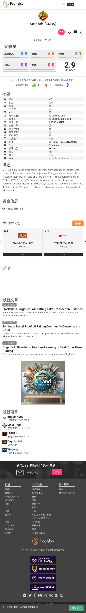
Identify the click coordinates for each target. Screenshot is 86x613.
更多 (78, 223)
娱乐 (51, 102)
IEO (6, 507)
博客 (7, 522)
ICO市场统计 (11, 525)
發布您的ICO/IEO (67, 493)
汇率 (34, 511)
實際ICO (8, 493)
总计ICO (8, 489)
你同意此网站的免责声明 (64, 80)
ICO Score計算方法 (41, 518)
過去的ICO (10, 500)
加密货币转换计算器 (41, 514)
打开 (51, 138)
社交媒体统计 (38, 493)
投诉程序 (36, 525)
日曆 (7, 511)
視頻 (34, 507)
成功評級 (36, 489)
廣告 (34, 500)
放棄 (34, 529)
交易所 (8, 514)
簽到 (61, 489)
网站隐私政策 (38, 532)
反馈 (34, 496)
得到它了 (76, 608)
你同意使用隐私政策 (29, 607)
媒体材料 (36, 504)
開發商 (8, 532)
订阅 (57, 472)
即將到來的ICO (12, 496)
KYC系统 (36, 522)
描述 (7, 504)
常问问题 (9, 529)
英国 (51, 155)
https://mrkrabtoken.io (60, 158)
